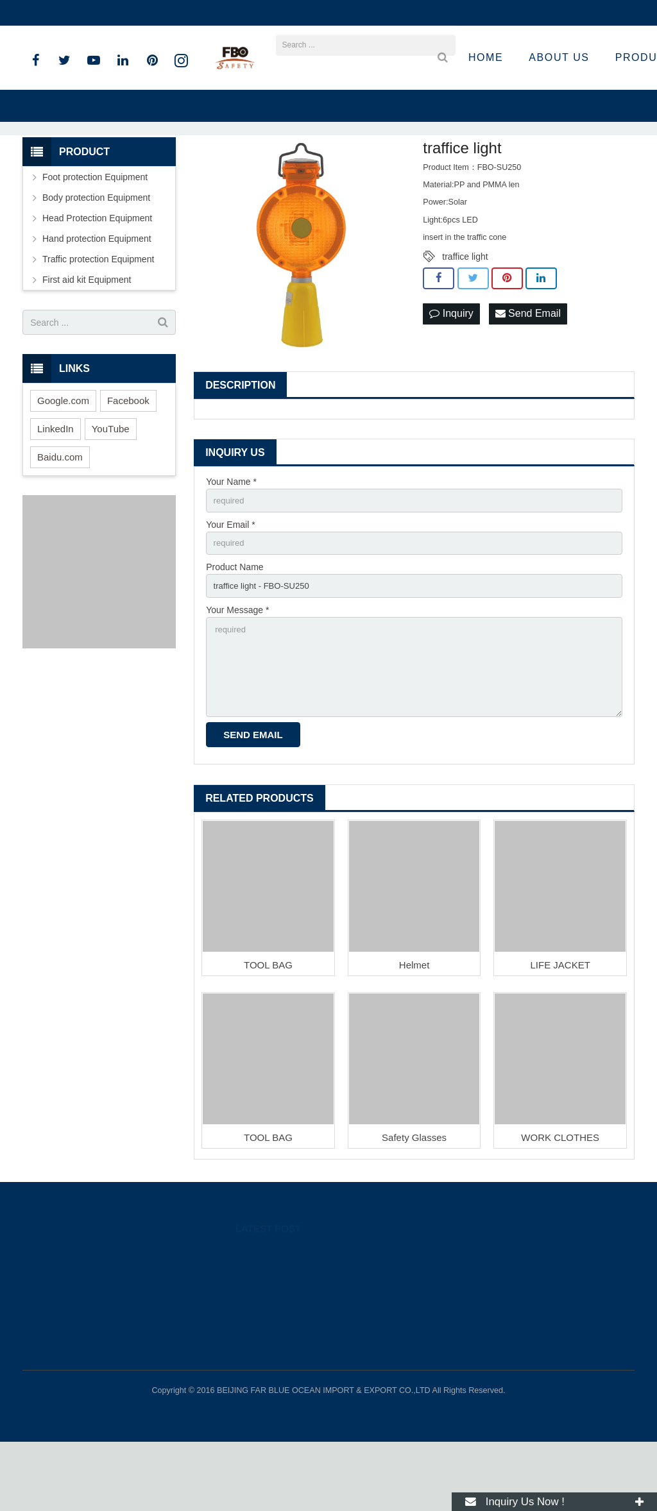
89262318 (477, 1321)
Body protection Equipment (96, 254)
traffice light (465, 313)
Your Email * (230, 583)
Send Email (528, 371)
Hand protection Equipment (96, 296)
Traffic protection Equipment (98, 316)
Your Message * (237, 672)
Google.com (63, 457)
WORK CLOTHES (560, 1206)
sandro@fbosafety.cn (167, 13)
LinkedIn (55, 485)
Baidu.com (60, 514)
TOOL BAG (268, 1034)
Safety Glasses (414, 1206)
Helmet (414, 1034)
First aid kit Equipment (87, 337)
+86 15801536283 (68, 13)
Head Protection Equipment (97, 275)
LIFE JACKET (560, 1034)
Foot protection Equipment (95, 234)
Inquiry (451, 371)
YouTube (111, 485)
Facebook (128, 457)
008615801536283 (491, 1340)
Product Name (234, 627)
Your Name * (231, 539)
